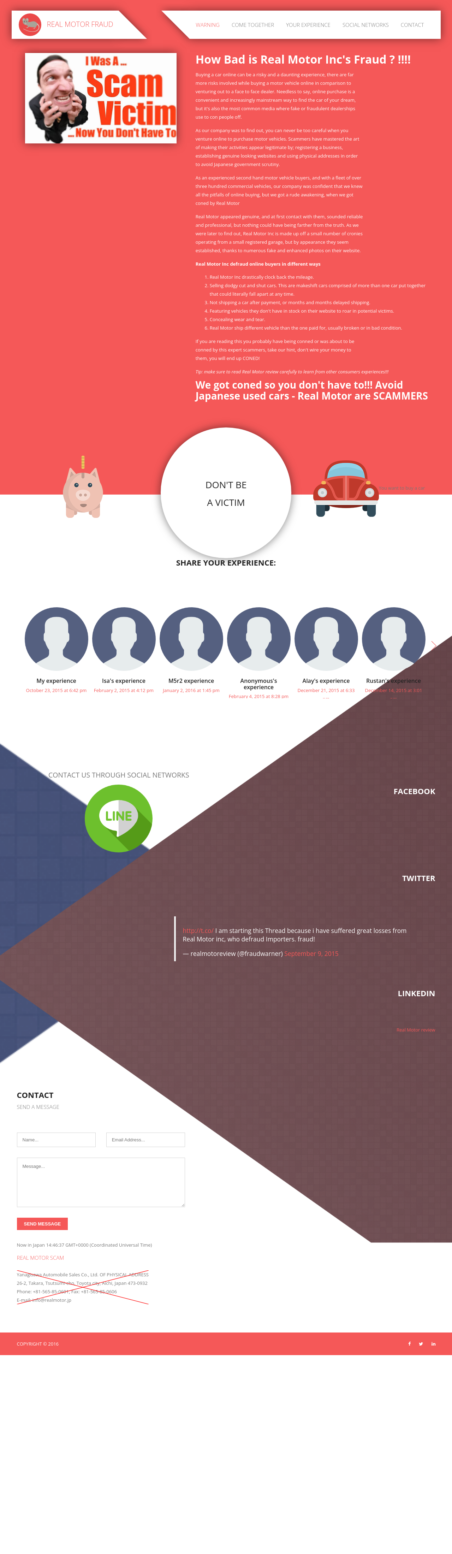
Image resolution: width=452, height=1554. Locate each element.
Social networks (366, 24)
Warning (208, 24)
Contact (412, 24)
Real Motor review (416, 1045)
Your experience (308, 24)
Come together (253, 24)
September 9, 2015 (311, 968)
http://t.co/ (198, 945)
